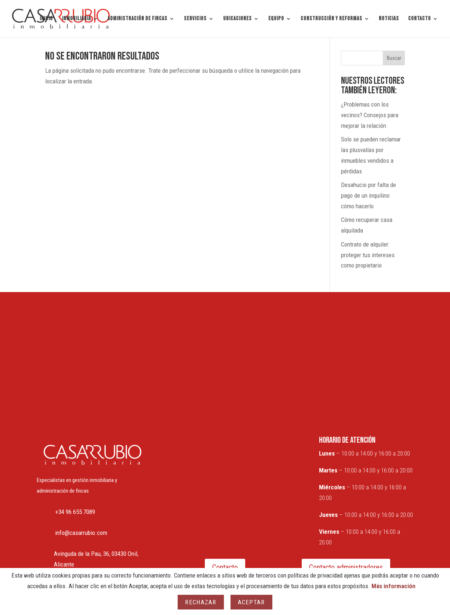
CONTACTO (419, 19)
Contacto (225, 567)
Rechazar (200, 602)
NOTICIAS (389, 19)
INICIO (46, 19)
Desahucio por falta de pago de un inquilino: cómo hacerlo (368, 195)
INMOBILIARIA (76, 19)
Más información (393, 586)
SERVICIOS (195, 19)
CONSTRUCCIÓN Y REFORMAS (331, 19)
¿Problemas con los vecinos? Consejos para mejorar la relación (369, 115)
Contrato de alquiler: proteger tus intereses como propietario (368, 255)
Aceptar (251, 602)
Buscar (394, 58)
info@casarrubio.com (81, 532)
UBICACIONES (237, 19)
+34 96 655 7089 (75, 511)
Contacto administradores (346, 567)
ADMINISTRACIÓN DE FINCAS (137, 19)
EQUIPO (276, 19)
